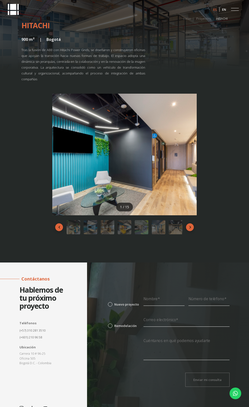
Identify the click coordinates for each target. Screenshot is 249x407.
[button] (235, 9)
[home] (13, 9)
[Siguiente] (190, 227)
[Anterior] (59, 227)
